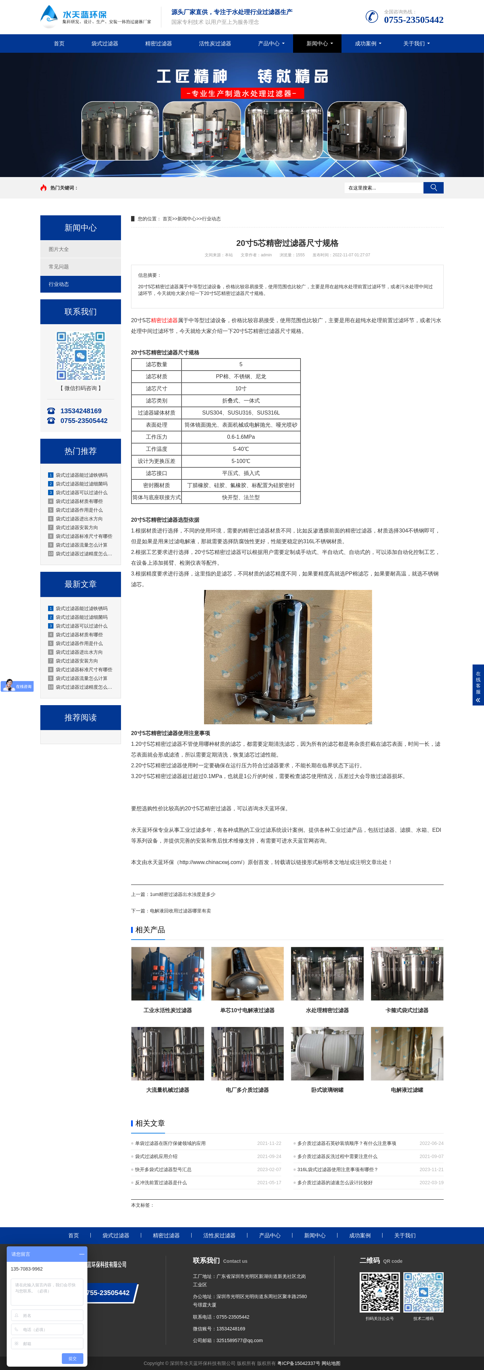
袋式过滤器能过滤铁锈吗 (78, 475)
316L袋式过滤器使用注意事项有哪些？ (337, 1169)
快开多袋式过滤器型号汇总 (163, 1169)
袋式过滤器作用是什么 (75, 510)
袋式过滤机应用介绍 (156, 1156)
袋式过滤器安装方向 (73, 527)
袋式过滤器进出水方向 (75, 518)
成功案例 (365, 43)
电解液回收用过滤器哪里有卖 (180, 910)
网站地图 (331, 1363)
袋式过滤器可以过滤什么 (78, 492)
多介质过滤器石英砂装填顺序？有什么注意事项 (346, 1143)
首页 (59, 43)
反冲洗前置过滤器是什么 (161, 1182)
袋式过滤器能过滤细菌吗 (78, 483)
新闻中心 (317, 43)
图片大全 (59, 249)
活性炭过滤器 (215, 43)
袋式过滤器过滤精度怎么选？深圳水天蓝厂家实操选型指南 (81, 553)
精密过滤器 (158, 43)
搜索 (434, 188)
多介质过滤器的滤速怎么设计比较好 (335, 1182)
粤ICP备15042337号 (298, 1363)
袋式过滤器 (104, 43)
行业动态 (59, 284)
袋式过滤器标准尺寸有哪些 (80, 536)
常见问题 (59, 266)
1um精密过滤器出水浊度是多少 (182, 894)
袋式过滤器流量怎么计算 (78, 545)
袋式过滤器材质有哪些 (75, 501)
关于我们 (414, 43)
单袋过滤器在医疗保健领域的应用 (170, 1143)
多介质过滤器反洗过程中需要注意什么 (337, 1156)
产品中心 (269, 43)
